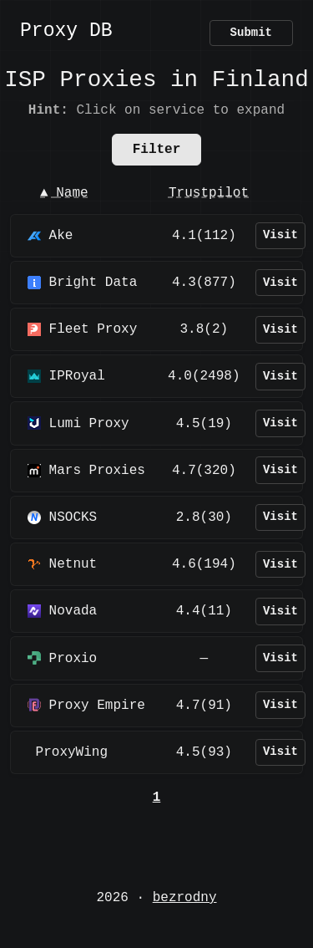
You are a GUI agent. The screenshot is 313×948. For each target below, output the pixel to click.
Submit (251, 33)
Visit (280, 235)
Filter (157, 149)
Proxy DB (66, 32)
